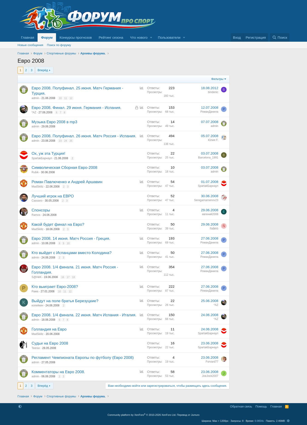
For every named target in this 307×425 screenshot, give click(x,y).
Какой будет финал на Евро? (58, 224)
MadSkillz (37, 186)
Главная (27, 37)
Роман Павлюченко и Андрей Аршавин (67, 182)
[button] (151, 37)
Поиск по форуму (59, 45)
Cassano (37, 200)
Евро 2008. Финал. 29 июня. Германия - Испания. (76, 108)
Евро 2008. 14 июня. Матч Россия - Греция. (71, 238)
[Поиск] (279, 37)
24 (65, 140)
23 (60, 140)
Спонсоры (41, 210)
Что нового (139, 37)
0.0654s (259, 420)
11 (65, 98)
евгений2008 (210, 214)
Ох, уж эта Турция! (48, 153)
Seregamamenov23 (206, 200)
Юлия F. (213, 140)
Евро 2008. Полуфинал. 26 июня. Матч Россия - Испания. (84, 136)
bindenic (213, 92)
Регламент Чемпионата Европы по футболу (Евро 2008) (83, 357)
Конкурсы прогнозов (75, 37)
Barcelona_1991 (208, 157)
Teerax (36, 348)
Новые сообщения (30, 45)
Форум (47, 37)
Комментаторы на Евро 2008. (58, 372)
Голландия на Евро (49, 329)
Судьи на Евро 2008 (50, 343)
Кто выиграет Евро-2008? (55, 286)
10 (60, 98)
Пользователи (169, 37)
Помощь (261, 406)
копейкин (37, 305)
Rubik (35, 172)
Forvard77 (212, 361)
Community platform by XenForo (142, 414)
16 (62, 277)
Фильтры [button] (217, 79)
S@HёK (37, 277)
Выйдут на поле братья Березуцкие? (65, 301)
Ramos (36, 215)
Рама (35, 291)
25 (71, 140)
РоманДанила (209, 111)
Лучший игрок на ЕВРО (53, 196)
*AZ (34, 112)
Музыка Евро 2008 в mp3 (54, 122)
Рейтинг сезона (111, 37)
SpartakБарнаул (42, 158)
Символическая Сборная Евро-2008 (64, 167)
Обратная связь (241, 406)
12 (71, 98)
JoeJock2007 (210, 376)
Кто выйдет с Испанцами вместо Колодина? (72, 253)
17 (68, 277)
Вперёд (43, 70)
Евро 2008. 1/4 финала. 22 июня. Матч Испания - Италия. (84, 315)
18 (73, 277)
